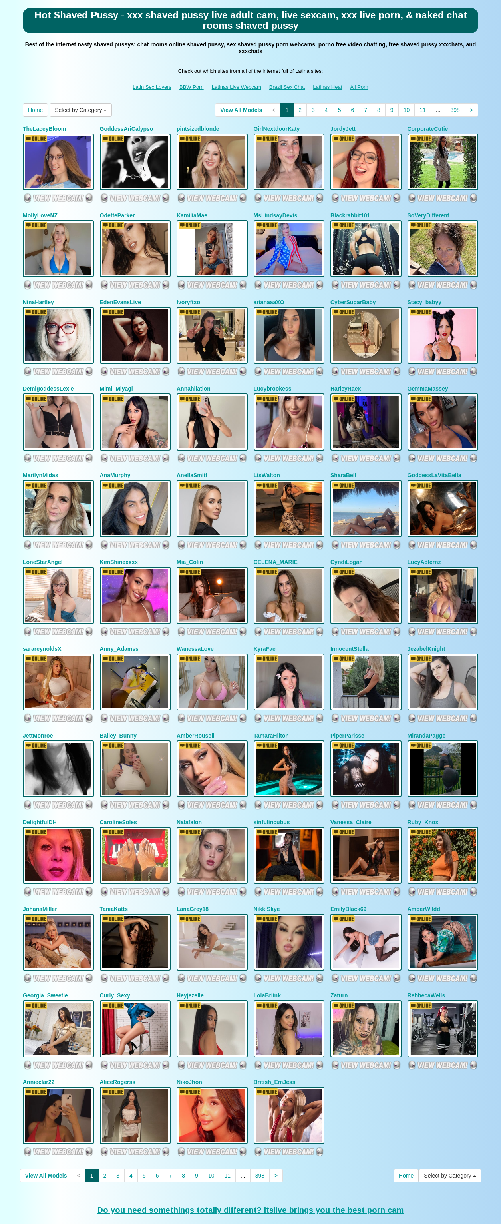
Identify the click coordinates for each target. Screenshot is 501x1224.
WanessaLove (195, 621)
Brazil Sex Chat (287, 87)
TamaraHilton (271, 703)
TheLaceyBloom (44, 129)
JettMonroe (38, 703)
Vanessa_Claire (351, 785)
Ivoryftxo (188, 293)
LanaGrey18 (193, 867)
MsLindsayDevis (276, 210)
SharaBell (343, 457)
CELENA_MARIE (276, 539)
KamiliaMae (192, 210)
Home (35, 110)
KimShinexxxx (119, 539)
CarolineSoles (118, 785)
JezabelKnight (426, 621)
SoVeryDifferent (428, 210)
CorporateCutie (428, 129)
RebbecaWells (426, 950)
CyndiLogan (346, 539)
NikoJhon (189, 1032)
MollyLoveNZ (40, 210)
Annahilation (194, 375)
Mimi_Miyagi (116, 375)
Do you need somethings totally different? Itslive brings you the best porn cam (250, 1154)
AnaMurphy (115, 457)
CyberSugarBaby (353, 293)
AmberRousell (196, 703)
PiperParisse (347, 703)
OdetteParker (117, 210)
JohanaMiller (40, 867)
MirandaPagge (427, 703)
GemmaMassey (428, 375)
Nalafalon (189, 785)
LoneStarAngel (43, 539)
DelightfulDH (40, 785)
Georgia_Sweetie (45, 950)
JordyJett (343, 129)
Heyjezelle (190, 950)
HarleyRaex (345, 375)
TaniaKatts (114, 867)
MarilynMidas (40, 457)
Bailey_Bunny (118, 703)
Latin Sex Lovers (152, 87)
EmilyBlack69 (348, 867)
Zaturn (339, 950)
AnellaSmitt (192, 457)
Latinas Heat (327, 87)
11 (422, 110)
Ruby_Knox (423, 785)
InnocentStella (349, 621)
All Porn (359, 87)
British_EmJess (275, 1032)
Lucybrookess (273, 375)
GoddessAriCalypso (126, 129)
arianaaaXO (269, 293)
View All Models (241, 110)
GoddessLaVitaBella (434, 457)
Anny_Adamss (119, 621)
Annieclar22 (38, 1032)
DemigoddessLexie (48, 375)
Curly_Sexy (115, 950)
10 (407, 110)
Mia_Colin (190, 539)
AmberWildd (424, 867)
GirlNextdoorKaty (277, 129)
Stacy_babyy (425, 293)
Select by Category (81, 110)
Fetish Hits (315, 1212)
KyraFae (265, 621)
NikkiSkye (267, 867)
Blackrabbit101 (350, 210)
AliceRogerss (117, 1032)
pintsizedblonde (198, 129)
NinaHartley (38, 293)
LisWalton (267, 457)
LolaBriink (267, 950)
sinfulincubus (272, 785)
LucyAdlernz (424, 539)
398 (454, 110)
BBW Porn (191, 87)
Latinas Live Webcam (236, 87)
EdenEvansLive (120, 293)
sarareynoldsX (42, 621)
